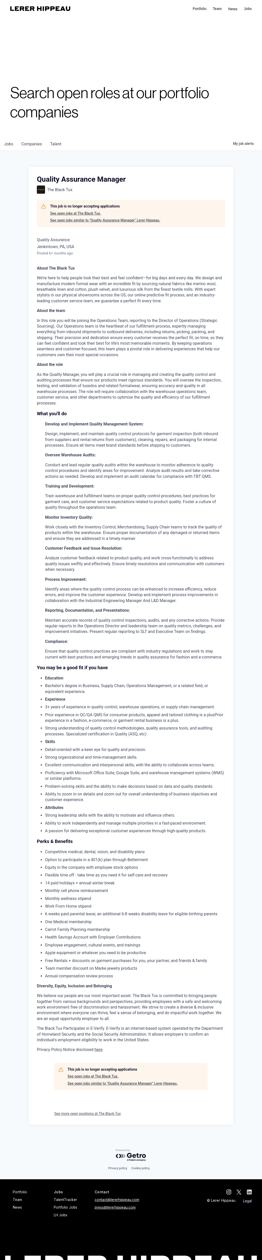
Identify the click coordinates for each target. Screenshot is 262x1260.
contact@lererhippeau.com (117, 1200)
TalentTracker (65, 1200)
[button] (248, 9)
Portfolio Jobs (65, 1207)
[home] (40, 8)
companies (31, 144)
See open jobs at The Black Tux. (75, 213)
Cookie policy (140, 1168)
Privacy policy (117, 1168)
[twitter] (239, 1192)
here (98, 1049)
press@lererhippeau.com (115, 1207)
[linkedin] (249, 1192)
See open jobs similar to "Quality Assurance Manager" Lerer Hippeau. (105, 220)
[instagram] (228, 1192)
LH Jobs (60, 1215)
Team (217, 9)
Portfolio (199, 9)
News (232, 9)
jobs (8, 144)
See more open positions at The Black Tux (87, 1114)
